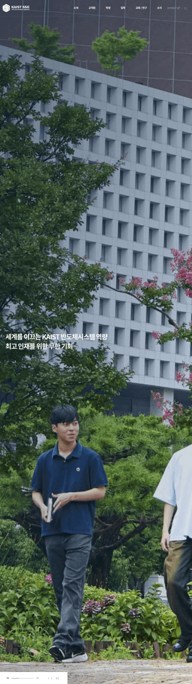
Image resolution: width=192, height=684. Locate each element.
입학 (123, 8)
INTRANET (173, 8)
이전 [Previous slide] (48, 678)
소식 (159, 8)
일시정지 (57, 678)
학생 (108, 8)
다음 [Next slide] (51, 678)
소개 (76, 8)
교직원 (92, 8)
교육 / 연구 (141, 8)
